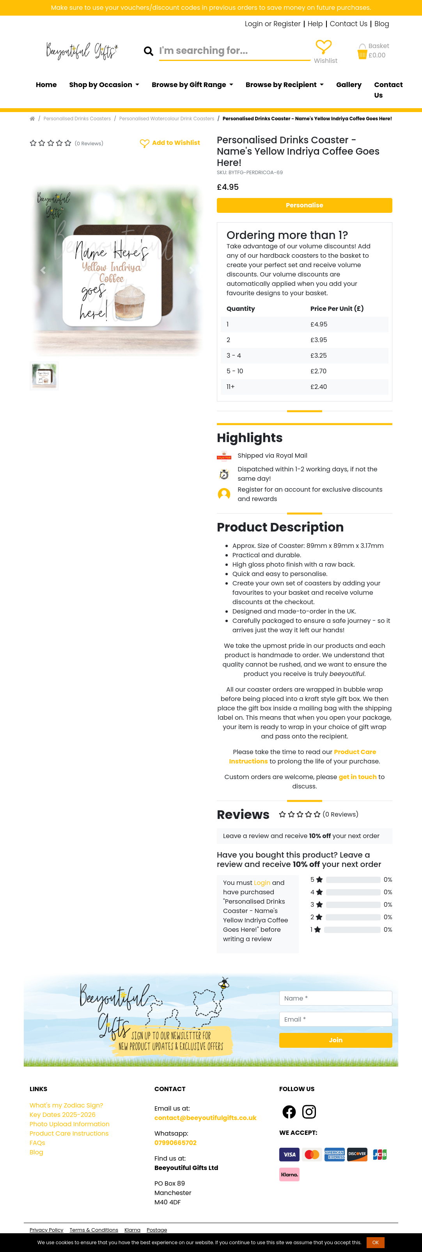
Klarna (132, 1230)
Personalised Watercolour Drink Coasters (166, 118)
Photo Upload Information (70, 1124)
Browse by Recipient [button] (282, 84)
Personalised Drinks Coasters (77, 118)
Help (315, 24)
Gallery (349, 84)
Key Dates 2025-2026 (63, 1114)
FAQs (37, 1142)
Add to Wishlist (169, 143)
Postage (157, 1230)
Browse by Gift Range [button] (189, 84)
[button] (43, 270)
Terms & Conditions (93, 1230)
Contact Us (349, 24)
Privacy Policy (46, 1230)
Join (336, 1040)
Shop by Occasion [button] (101, 84)
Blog (381, 24)
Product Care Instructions (69, 1133)
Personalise (304, 205)
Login (262, 882)
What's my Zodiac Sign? (66, 1105)
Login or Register (273, 24)
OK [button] (375, 1242)
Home (46, 84)
